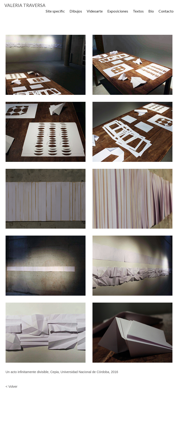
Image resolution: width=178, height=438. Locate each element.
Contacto (166, 14)
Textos (138, 14)
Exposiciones (117, 14)
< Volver (11, 386)
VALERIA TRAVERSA (24, 6)
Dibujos (76, 14)
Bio (151, 14)
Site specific (55, 14)
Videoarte (95, 14)
